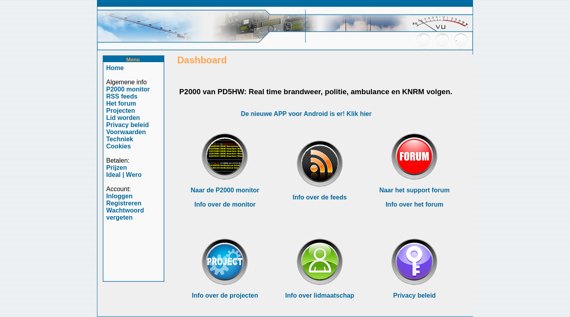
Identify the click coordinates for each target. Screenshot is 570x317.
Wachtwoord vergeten (125, 214)
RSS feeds (121, 96)
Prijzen (116, 167)
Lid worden (123, 117)
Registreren (123, 203)
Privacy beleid (414, 295)
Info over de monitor (225, 204)
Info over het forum (414, 204)
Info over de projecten (225, 295)
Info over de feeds (320, 197)
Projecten (120, 110)
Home (115, 68)
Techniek (119, 139)
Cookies (118, 146)
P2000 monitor (128, 89)
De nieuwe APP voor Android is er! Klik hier (308, 113)
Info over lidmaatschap (319, 295)
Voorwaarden (126, 132)
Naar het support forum (414, 190)
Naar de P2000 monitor (225, 190)
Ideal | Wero (124, 174)
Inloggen (119, 196)
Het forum (121, 103)
